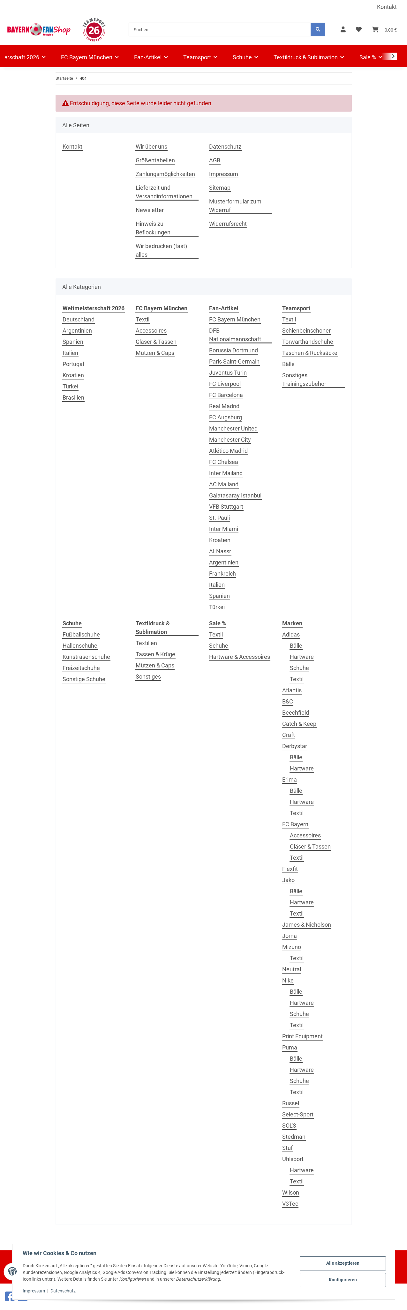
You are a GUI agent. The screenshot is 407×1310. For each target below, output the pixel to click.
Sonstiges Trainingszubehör (304, 379)
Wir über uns (151, 146)
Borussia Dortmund (233, 350)
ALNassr (220, 551)
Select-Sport (297, 1114)
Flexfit (290, 868)
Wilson (290, 1192)
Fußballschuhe (81, 634)
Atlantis (292, 690)
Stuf (287, 1147)
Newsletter (150, 210)
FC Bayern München (234, 319)
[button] (343, 29)
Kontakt (387, 7)
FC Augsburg (225, 417)
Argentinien (77, 330)
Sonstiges (148, 676)
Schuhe (218, 645)
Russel (290, 1103)
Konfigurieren (343, 1279)
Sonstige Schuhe (84, 679)
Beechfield (295, 712)
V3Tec (290, 1203)
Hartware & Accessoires (239, 656)
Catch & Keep (299, 723)
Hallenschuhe (80, 645)
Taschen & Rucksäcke (309, 353)
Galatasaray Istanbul (235, 495)
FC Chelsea (223, 462)
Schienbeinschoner (306, 330)
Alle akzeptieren (342, 1263)
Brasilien (73, 397)
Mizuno (291, 947)
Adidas (291, 634)
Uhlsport (293, 1159)
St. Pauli (219, 517)
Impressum (34, 1290)
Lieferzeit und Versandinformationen (164, 192)
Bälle (288, 364)
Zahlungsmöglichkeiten (165, 174)
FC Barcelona (226, 395)
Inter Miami (223, 529)
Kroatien (73, 375)
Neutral (291, 969)
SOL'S (289, 1125)
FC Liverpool (225, 383)
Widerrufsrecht (228, 223)
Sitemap (219, 187)
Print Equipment (302, 1036)
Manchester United (233, 428)
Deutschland (78, 319)
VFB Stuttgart (226, 506)
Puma (289, 1047)
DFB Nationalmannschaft (235, 334)
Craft (288, 735)
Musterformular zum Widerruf (235, 205)
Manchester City (230, 439)
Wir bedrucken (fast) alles (161, 250)
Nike (288, 980)
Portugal (73, 364)
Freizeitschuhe (81, 668)
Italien (70, 353)
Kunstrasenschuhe (86, 656)
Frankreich (222, 573)
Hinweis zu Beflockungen (153, 228)
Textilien (146, 643)
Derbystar (294, 746)
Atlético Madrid (228, 450)
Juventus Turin (228, 372)
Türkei (70, 386)
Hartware (302, 656)
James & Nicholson (306, 924)
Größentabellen (155, 160)
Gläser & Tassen (156, 341)
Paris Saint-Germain (234, 361)
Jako (288, 880)
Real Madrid (224, 406)
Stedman (293, 1136)
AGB (214, 160)
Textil (142, 319)
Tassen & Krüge (155, 654)
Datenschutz (63, 1290)
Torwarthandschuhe (307, 341)
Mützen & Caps (155, 353)
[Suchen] (220, 29)
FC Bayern (295, 824)
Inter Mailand (226, 473)
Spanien (73, 341)
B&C (287, 701)
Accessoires (151, 330)
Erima (289, 779)
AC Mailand (223, 484)
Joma (289, 935)
